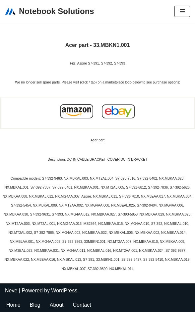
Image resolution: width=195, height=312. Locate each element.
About (57, 305)
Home (13, 305)
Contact (82, 305)
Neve (11, 290)
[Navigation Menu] (182, 11)
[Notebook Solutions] (49, 11)
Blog (35, 305)
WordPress (64, 290)
